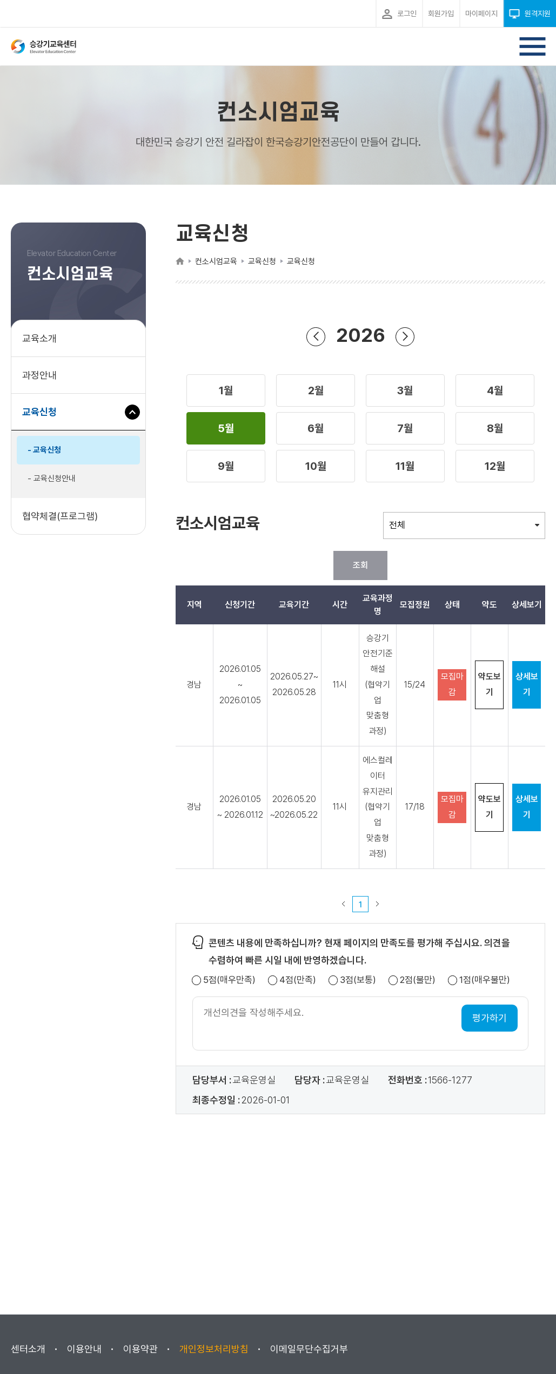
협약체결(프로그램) (60, 516)
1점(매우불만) (484, 980)
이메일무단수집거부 (309, 1349)
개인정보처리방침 (214, 1349)
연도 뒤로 (316, 336)
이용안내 (84, 1349)
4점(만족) (297, 980)
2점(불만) (418, 980)
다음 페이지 (378, 904)
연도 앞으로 (405, 336)
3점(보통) (358, 980)
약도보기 (489, 684)
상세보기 (526, 684)
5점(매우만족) (229, 980)
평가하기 (489, 1017)
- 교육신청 (44, 450)
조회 (360, 565)
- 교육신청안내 (52, 478)
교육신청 (43, 417)
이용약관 (140, 1349)
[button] (226, 390)
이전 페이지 (344, 904)
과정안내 (39, 375)
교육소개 (39, 338)
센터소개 (28, 1349)
